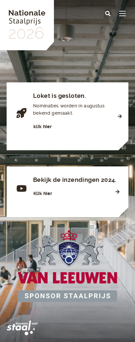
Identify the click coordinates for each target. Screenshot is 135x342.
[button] (108, 14)
